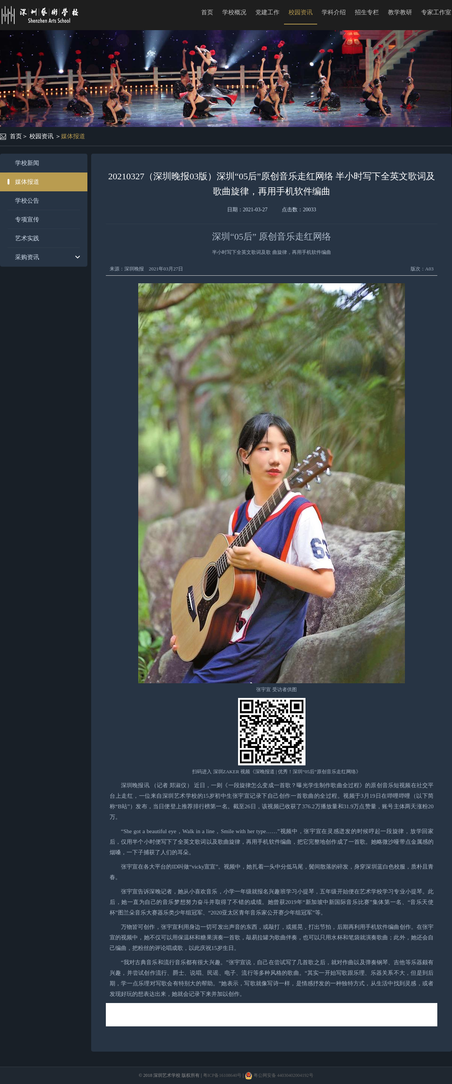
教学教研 (400, 12)
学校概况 (234, 12)
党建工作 (267, 12)
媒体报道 (73, 136)
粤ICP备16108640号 (222, 1075)
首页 (207, 12)
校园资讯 (301, 12)
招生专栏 (367, 12)
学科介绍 (334, 12)
